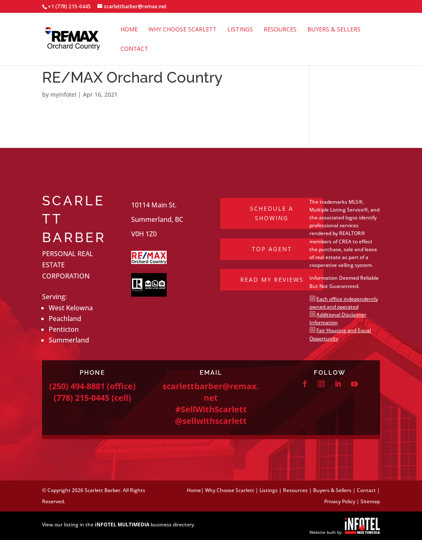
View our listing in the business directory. (118, 524)
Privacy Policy (339, 501)
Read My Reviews (272, 279)
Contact (134, 49)
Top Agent (272, 249)
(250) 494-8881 (77, 386)
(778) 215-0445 (81, 397)
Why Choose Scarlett (183, 29)
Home (129, 29)
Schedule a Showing (271, 213)
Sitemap (370, 501)
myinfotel (63, 94)
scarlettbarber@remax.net (211, 392)
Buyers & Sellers (334, 29)
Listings (240, 29)
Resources (280, 29)
